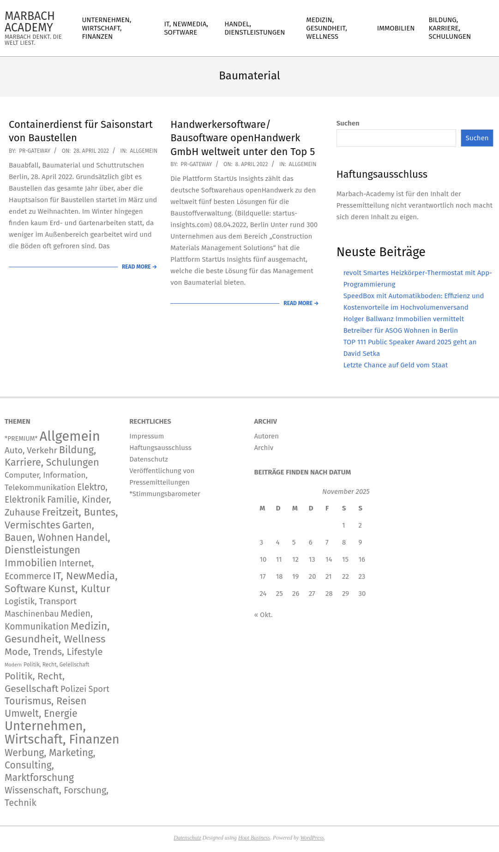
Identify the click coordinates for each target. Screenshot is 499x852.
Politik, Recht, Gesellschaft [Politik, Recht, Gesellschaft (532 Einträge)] (35, 682)
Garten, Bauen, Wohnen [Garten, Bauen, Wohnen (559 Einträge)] (49, 531)
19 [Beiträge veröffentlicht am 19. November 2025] (295, 576)
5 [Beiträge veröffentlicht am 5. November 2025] (294, 542)
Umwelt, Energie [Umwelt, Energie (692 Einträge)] (41, 714)
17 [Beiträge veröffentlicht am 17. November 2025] (263, 576)
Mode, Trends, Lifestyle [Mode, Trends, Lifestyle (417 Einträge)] (54, 651)
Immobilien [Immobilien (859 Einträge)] (31, 563)
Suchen (348, 123)
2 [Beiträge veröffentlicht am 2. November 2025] (359, 525)
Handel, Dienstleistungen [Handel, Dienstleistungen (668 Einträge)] (57, 544)
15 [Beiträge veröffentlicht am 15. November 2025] (345, 559)
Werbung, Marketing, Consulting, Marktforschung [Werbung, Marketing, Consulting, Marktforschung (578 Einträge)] (50, 765)
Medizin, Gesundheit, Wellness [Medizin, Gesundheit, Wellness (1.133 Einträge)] (57, 632)
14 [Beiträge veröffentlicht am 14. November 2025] (328, 559)
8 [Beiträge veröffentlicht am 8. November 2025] (344, 542)
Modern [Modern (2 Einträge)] (13, 665)
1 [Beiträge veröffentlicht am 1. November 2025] (343, 525)
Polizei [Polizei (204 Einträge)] (73, 689)
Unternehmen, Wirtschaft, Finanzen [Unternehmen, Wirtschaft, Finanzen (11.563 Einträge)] (62, 733)
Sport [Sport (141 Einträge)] (98, 689)
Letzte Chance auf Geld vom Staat (395, 365)
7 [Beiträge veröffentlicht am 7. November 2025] (327, 542)
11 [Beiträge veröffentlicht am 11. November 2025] (279, 559)
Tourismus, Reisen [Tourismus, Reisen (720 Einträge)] (45, 701)
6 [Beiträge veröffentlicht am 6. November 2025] (311, 542)
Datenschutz (187, 837)
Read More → (139, 267)
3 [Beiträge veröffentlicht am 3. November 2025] (262, 542)
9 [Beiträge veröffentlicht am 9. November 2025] (360, 542)
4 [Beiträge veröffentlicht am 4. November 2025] (278, 542)
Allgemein (143, 151)
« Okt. (263, 615)
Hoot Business (254, 837)
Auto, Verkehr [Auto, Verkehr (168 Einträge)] (31, 450)
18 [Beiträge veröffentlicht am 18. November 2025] (279, 576)
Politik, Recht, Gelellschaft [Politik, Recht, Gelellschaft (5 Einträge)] (56, 664)
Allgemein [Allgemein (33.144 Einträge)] (69, 436)
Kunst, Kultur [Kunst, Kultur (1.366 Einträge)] (79, 588)
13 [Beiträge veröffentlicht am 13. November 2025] (312, 559)
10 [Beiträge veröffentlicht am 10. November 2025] (263, 559)
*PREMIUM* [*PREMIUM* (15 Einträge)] (21, 439)
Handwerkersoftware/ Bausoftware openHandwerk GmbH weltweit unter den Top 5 (242, 138)
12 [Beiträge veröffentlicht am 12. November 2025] (295, 559)
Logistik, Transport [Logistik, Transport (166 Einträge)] (41, 601)
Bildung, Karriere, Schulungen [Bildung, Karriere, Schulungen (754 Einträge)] (52, 456)
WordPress (312, 837)
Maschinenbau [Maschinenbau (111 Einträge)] (32, 614)
